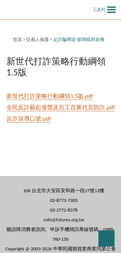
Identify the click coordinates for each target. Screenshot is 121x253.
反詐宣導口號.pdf (28, 118)
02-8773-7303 (63, 200)
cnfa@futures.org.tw (64, 220)
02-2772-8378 (63, 210)
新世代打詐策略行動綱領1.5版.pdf (49, 96)
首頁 (17, 39)
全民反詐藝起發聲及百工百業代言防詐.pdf (60, 107)
